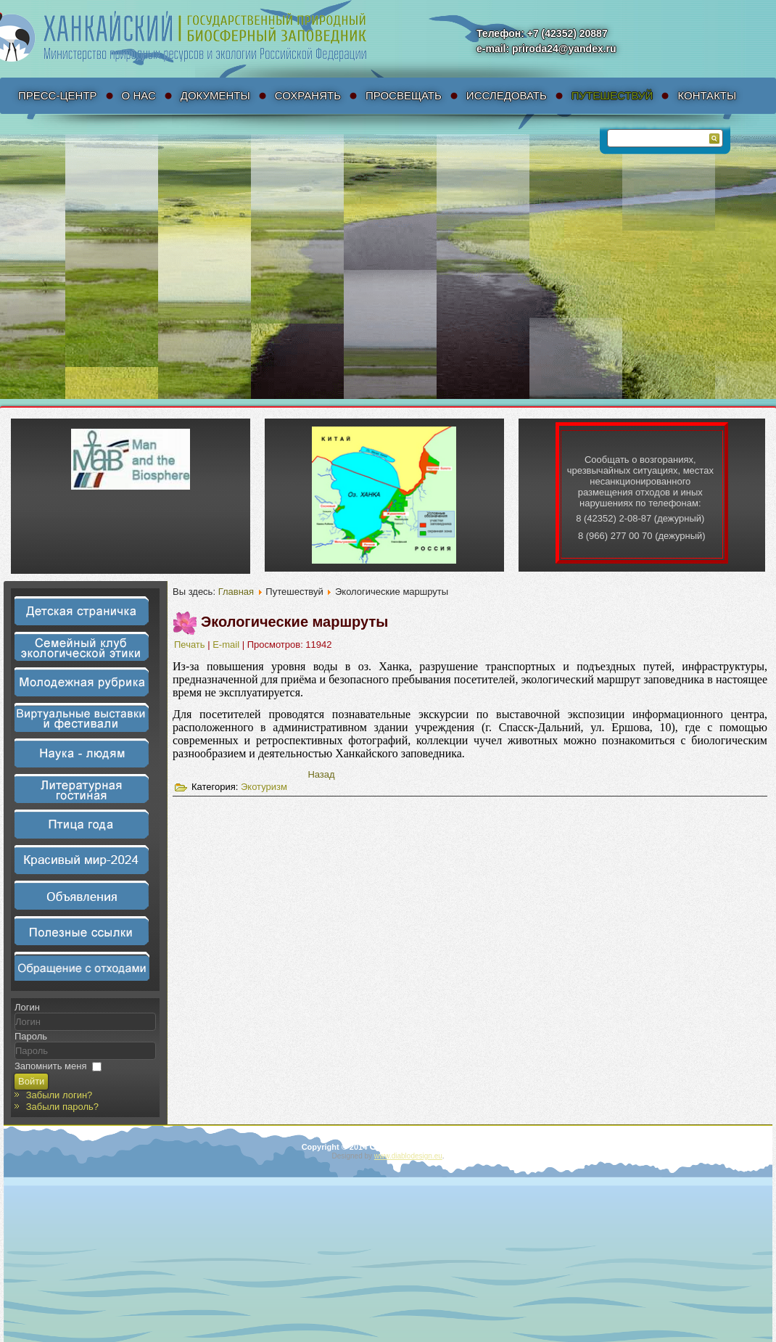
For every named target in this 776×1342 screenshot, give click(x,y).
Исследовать (506, 95)
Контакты (706, 95)
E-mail (227, 644)
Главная (236, 591)
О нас (139, 95)
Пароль (31, 1036)
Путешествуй (612, 95)
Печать (190, 644)
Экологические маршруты (294, 622)
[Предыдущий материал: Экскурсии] (320, 774)
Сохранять (308, 95)
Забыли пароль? (62, 1106)
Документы (215, 95)
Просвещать (404, 95)
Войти (31, 1081)
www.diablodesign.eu (408, 1156)
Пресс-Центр (57, 95)
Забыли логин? (59, 1095)
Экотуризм (264, 786)
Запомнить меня (50, 1066)
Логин (27, 1007)
